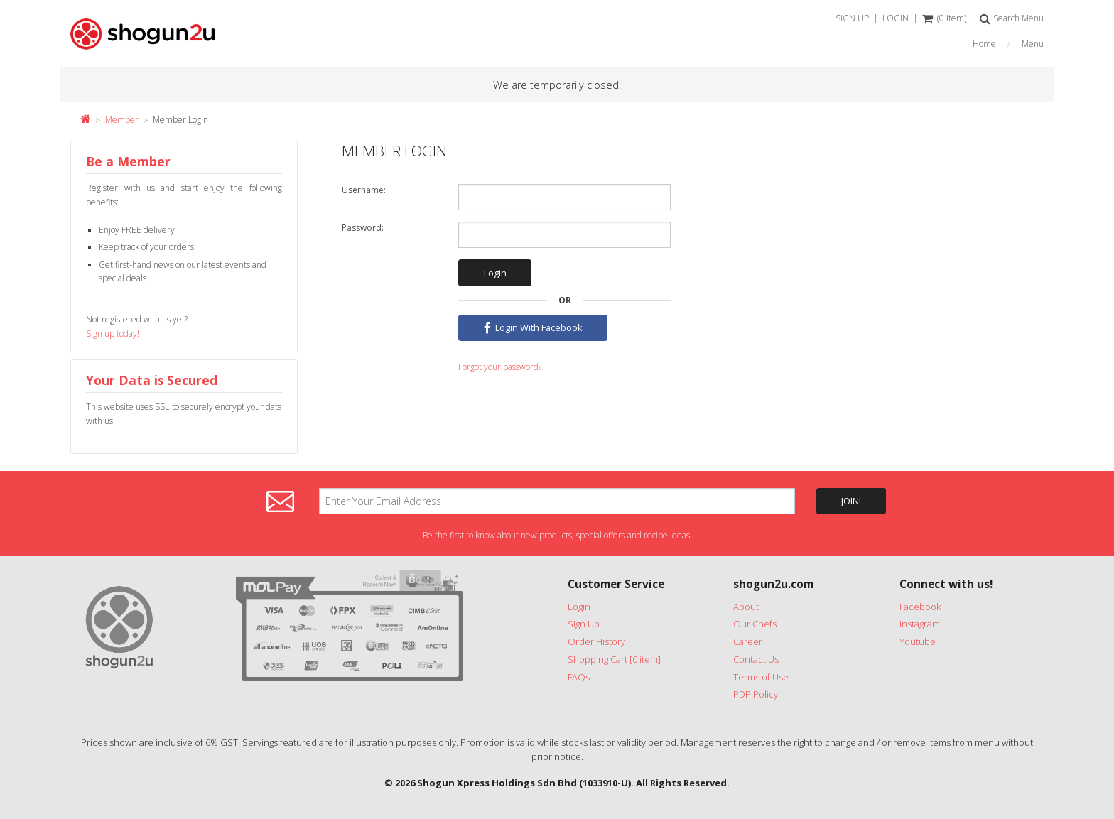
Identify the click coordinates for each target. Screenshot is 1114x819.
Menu (1033, 44)
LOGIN (895, 18)
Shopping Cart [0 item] (614, 659)
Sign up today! (112, 333)
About (746, 606)
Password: (363, 228)
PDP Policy (755, 694)
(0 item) (944, 18)
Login (579, 606)
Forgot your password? (499, 367)
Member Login (180, 120)
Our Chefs (755, 623)
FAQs (579, 677)
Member (122, 120)
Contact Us (756, 659)
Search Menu (1012, 18)
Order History (596, 641)
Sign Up (584, 623)
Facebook (920, 606)
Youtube (917, 641)
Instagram (919, 623)
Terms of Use (761, 677)
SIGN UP (852, 18)
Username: (364, 190)
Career (747, 641)
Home (984, 44)
